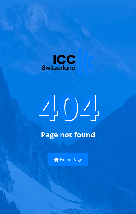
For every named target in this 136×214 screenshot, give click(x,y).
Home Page (68, 159)
